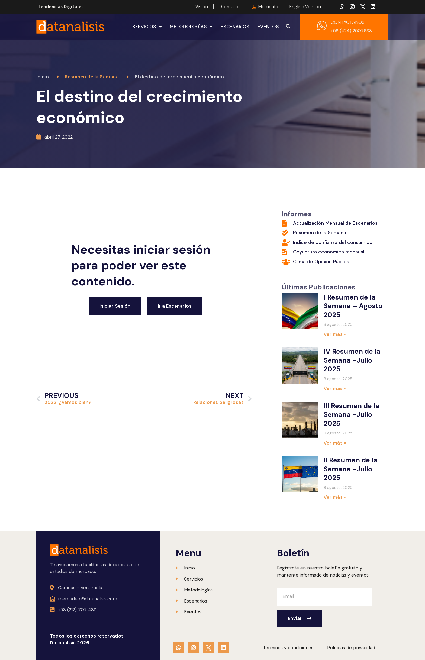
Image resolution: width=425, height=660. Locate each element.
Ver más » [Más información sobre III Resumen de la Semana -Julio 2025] (335, 443)
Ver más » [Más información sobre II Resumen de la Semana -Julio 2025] (335, 497)
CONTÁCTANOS (348, 22)
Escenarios (235, 26)
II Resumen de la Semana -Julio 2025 (351, 469)
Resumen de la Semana (92, 77)
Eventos (268, 26)
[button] (288, 26)
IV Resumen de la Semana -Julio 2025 (352, 360)
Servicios (147, 26)
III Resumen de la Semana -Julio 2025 (351, 414)
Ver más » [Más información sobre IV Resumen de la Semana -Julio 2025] (335, 388)
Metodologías (191, 26)
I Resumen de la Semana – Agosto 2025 (353, 306)
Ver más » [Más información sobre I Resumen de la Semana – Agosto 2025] (335, 334)
